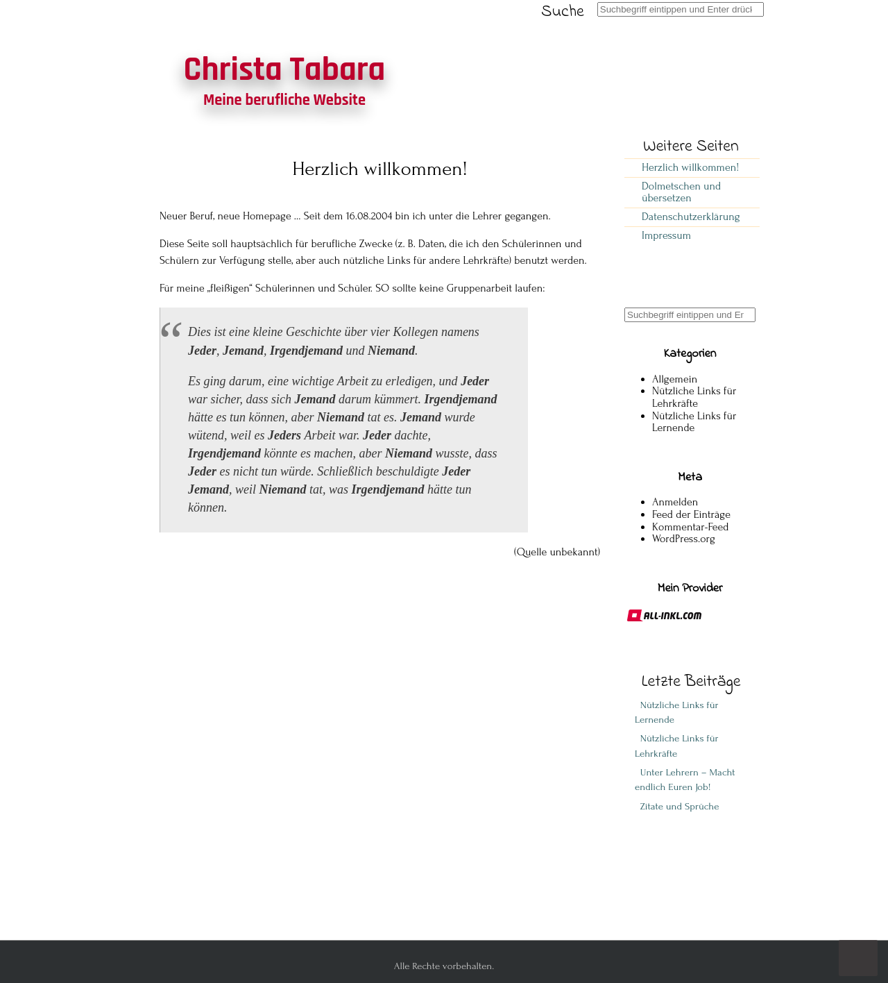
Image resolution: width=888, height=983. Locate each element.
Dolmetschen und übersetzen (681, 192)
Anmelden (675, 502)
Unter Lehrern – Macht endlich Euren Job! (685, 779)
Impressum (666, 235)
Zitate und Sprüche (677, 806)
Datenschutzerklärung (691, 216)
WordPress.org (683, 538)
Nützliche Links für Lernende (694, 422)
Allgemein (674, 379)
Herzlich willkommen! (690, 167)
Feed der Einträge (691, 514)
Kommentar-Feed (690, 527)
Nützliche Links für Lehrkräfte (694, 397)
